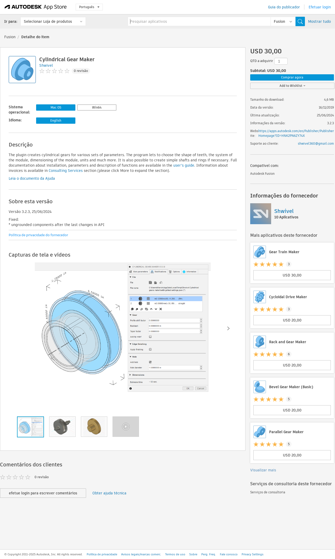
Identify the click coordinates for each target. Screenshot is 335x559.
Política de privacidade (102, 554)
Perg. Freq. (208, 554)
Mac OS (56, 107)
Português (89, 7)
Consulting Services (66, 170)
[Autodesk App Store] (35, 7)
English (55, 120)
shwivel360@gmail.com (316, 143)
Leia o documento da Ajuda (32, 178)
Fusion (9, 36)
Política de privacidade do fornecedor (38, 235)
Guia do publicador (284, 7)
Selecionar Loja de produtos (48, 21)
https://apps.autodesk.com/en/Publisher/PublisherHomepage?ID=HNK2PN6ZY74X (296, 133)
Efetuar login (320, 7)
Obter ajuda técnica (109, 493)
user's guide (183, 165)
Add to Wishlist (292, 85)
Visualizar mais (263, 470)
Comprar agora (292, 77)
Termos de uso (175, 554)
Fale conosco (229, 554)
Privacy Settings (253, 554)
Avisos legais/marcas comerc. (141, 554)
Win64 (97, 107)
